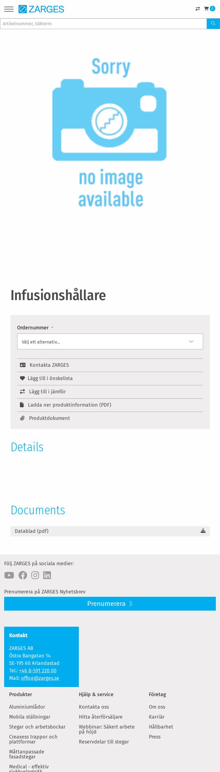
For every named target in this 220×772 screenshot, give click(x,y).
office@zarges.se (40, 678)
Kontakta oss (94, 707)
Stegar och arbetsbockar (37, 727)
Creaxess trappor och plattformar (33, 739)
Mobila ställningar (29, 717)
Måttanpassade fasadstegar (26, 754)
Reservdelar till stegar (104, 742)
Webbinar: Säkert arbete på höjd (107, 729)
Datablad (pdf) (31, 531)
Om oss (157, 707)
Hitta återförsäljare (101, 717)
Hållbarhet (161, 727)
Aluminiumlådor (27, 707)
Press (155, 737)
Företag (157, 694)
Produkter (20, 694)
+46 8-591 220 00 (37, 671)
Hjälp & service (96, 694)
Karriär (157, 717)
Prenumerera (107, 604)
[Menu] (9, 10)
